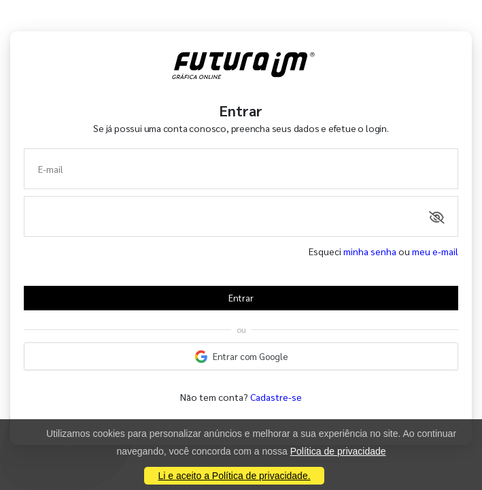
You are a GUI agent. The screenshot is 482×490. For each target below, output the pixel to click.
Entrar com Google (241, 356)
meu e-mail (435, 251)
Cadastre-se (276, 397)
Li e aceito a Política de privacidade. (234, 475)
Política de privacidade (338, 451)
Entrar (241, 298)
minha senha (369, 251)
